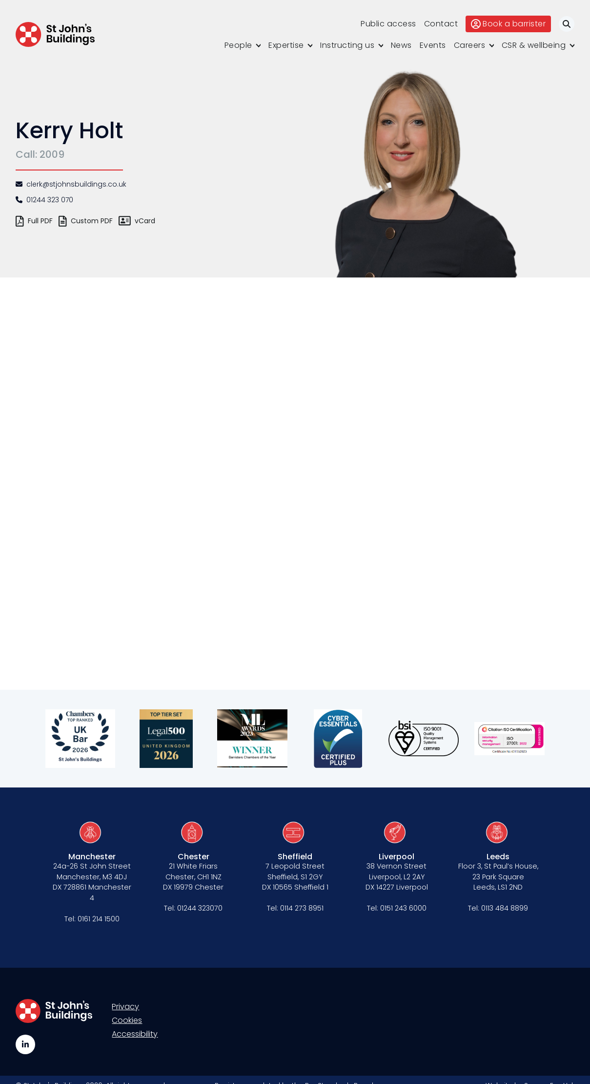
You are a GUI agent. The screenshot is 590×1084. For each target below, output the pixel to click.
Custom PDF (86, 221)
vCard (137, 221)
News (401, 45)
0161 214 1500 (99, 919)
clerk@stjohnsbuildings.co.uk (71, 184)
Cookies (127, 1020)
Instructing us (347, 45)
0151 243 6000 (403, 908)
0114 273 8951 (302, 908)
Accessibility (135, 1034)
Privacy (125, 1006)
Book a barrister (508, 23)
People (238, 45)
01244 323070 (200, 908)
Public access (388, 23)
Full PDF (34, 221)
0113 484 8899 (504, 908)
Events (433, 45)
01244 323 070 (44, 200)
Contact (441, 23)
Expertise (286, 45)
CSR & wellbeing (534, 45)
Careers (470, 45)
